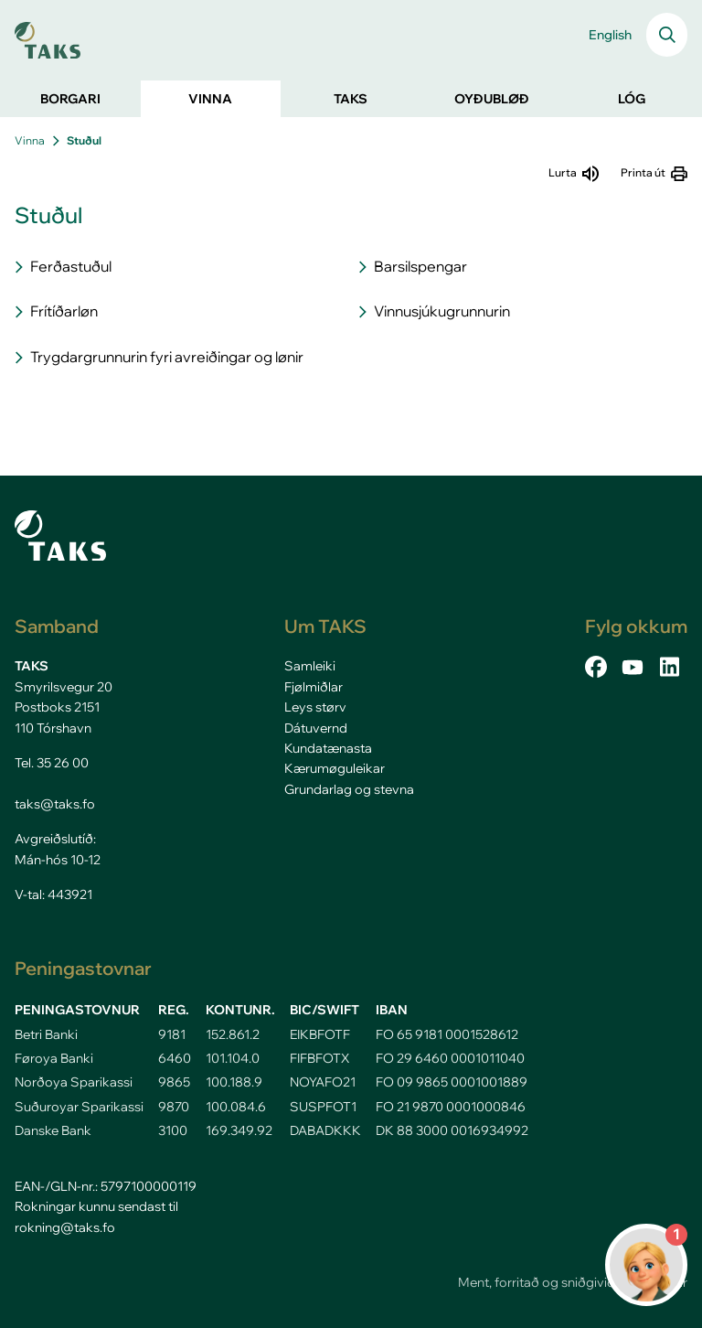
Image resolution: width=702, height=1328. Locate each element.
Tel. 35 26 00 (52, 763)
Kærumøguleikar (334, 768)
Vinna (30, 140)
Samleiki (309, 666)
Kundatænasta (328, 748)
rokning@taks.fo (65, 1227)
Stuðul (84, 140)
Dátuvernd (315, 728)
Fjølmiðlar (313, 687)
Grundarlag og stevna (349, 789)
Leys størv (315, 707)
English (610, 35)
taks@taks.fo (55, 804)
